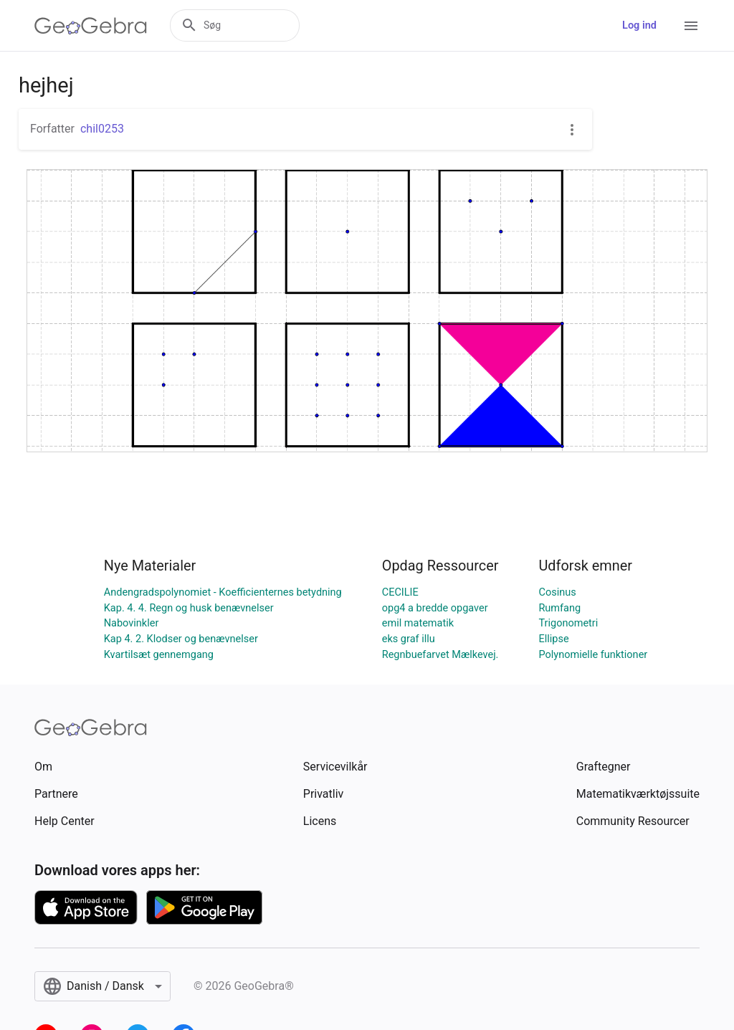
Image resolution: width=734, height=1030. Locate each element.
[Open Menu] (691, 25)
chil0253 (102, 128)
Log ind (639, 25)
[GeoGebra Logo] (90, 25)
